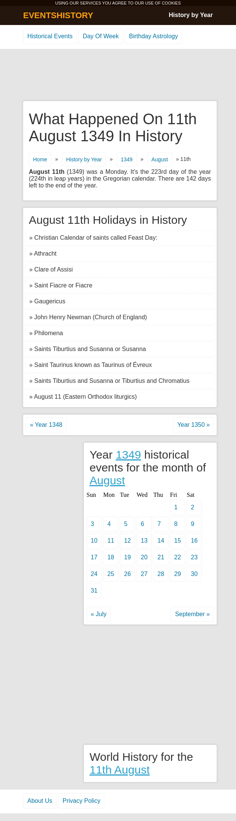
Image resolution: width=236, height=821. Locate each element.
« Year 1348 (46, 424)
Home (40, 159)
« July (99, 614)
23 (194, 557)
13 (144, 540)
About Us (39, 801)
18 (110, 557)
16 (194, 540)
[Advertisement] (118, 75)
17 (94, 557)
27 (144, 574)
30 (194, 574)
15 (177, 540)
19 (127, 557)
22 (177, 557)
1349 (126, 159)
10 (94, 540)
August (159, 159)
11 (110, 540)
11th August (119, 769)
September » (192, 614)
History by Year (191, 15)
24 (94, 574)
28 (160, 574)
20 (144, 557)
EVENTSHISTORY (58, 15)
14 (160, 540)
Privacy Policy (82, 801)
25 (110, 574)
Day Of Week (101, 36)
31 (94, 590)
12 (127, 540)
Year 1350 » (193, 424)
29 (177, 574)
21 (160, 557)
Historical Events (49, 36)
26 (127, 574)
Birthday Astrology (153, 36)
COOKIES (171, 3)
